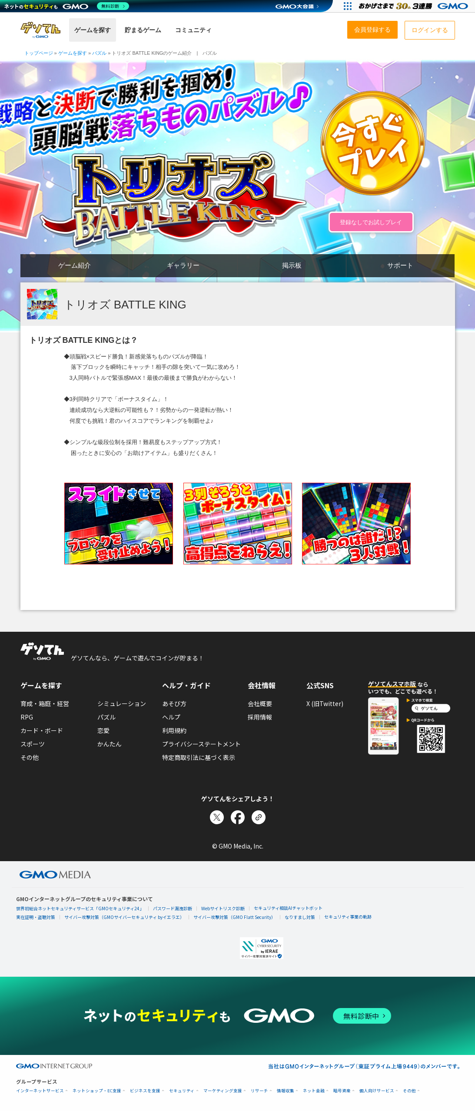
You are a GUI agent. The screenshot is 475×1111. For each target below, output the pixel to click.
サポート (400, 265)
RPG (26, 717)
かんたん (109, 744)
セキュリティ (182, 1091)
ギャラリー (183, 265)
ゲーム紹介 (74, 265)
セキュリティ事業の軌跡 (348, 916)
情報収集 (285, 1091)
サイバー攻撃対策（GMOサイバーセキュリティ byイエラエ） (124, 917)
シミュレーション (121, 703)
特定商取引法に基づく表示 (198, 757)
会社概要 (260, 703)
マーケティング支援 (222, 1091)
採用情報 (260, 717)
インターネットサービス (40, 1091)
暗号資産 (342, 1091)
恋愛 (103, 730)
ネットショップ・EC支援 (97, 1091)
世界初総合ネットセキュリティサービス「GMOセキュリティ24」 (80, 908)
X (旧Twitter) (324, 703)
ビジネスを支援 (145, 1091)
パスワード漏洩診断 (172, 908)
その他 (29, 757)
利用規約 (174, 730)
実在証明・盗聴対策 (35, 917)
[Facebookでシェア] (238, 817)
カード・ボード (41, 730)
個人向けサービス (376, 1091)
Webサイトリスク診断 (223, 908)
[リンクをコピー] (259, 817)
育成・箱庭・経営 (44, 703)
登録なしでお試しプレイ (371, 222)
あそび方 (174, 703)
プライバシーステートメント (201, 744)
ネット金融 (314, 1091)
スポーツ (32, 744)
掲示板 (292, 265)
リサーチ (259, 1091)
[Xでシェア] (217, 817)
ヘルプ (171, 717)
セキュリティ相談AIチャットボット (288, 908)
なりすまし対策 (300, 917)
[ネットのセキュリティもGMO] (66, 6)
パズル (106, 717)
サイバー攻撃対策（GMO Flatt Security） (234, 917)
